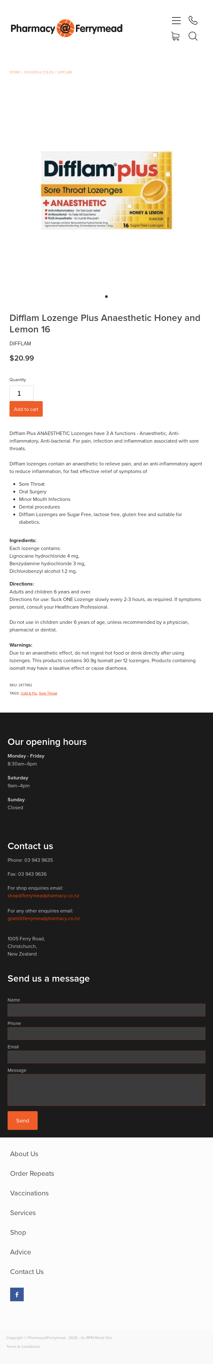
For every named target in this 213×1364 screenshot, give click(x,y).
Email (13, 1046)
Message (17, 1070)
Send (22, 1120)
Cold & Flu (29, 693)
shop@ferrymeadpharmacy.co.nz (43, 895)
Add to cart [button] (26, 409)
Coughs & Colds (38, 72)
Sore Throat (48, 693)
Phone (14, 1023)
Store (14, 72)
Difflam (65, 72)
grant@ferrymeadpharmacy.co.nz (44, 918)
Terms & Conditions (23, 1346)
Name (14, 999)
